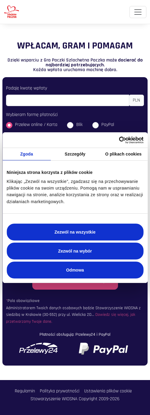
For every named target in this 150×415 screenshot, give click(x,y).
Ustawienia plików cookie (108, 391)
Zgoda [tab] (26, 154)
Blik (79, 124)
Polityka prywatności (59, 391)
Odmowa (75, 270)
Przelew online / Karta (36, 124)
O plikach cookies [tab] (123, 154)
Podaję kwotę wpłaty (26, 88)
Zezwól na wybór (75, 251)
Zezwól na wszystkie (74, 232)
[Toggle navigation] (137, 12)
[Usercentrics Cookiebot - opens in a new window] (117, 140)
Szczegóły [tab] (75, 154)
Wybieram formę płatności (32, 115)
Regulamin (25, 391)
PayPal (107, 124)
